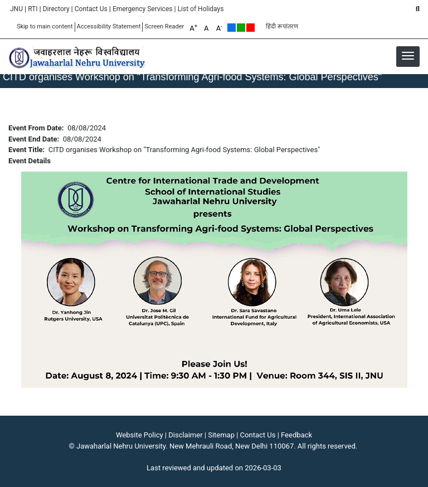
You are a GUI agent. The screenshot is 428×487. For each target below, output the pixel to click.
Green (241, 27)
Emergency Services (143, 9)
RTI (32, 9)
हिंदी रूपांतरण (282, 26)
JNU (16, 9)
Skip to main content (45, 26)
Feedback (296, 435)
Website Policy (139, 435)
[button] (408, 56)
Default (231, 27)
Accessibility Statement (109, 26)
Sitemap (221, 435)
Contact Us (91, 9)
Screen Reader (164, 26)
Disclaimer (185, 435)
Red (250, 27)
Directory (56, 9)
